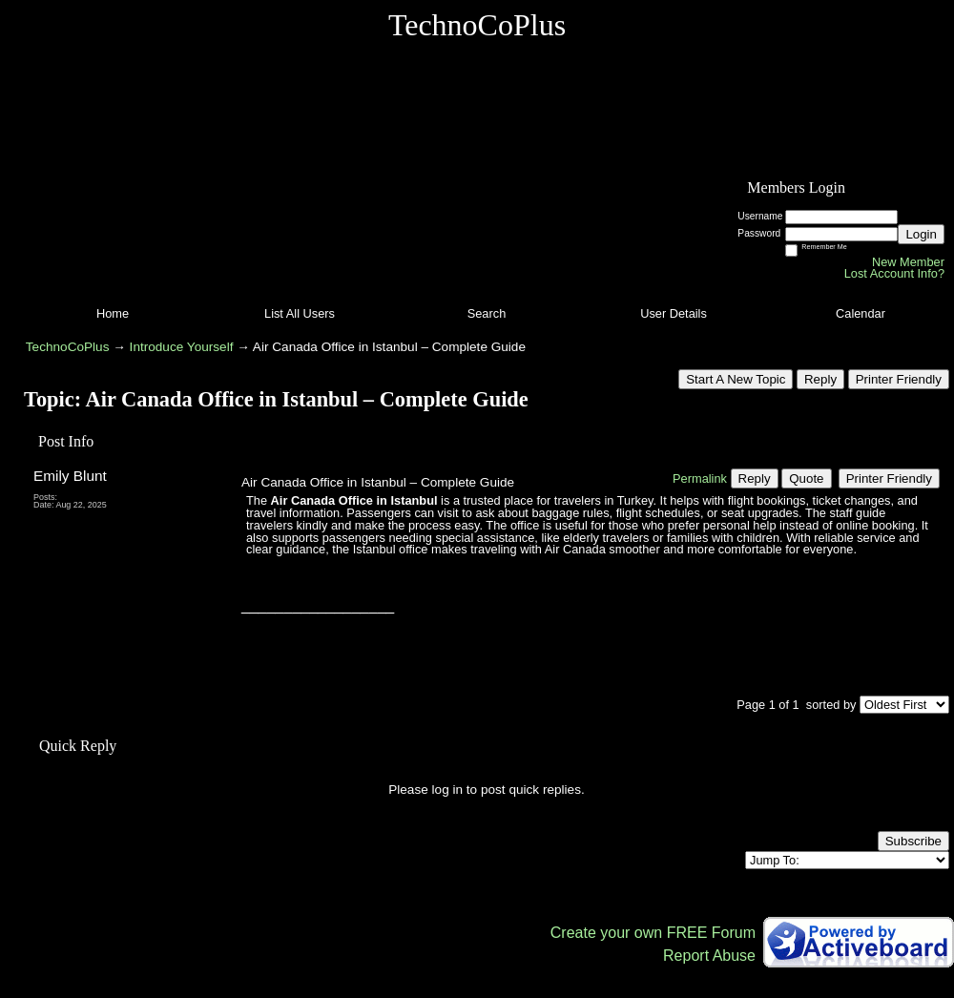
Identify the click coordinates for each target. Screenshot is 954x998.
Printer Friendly (899, 379)
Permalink (700, 478)
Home (112, 313)
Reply (820, 379)
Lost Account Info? (894, 273)
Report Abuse (709, 955)
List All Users (299, 313)
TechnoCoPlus (68, 347)
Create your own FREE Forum (653, 933)
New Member (908, 262)
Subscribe (913, 841)
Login (921, 234)
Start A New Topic (735, 379)
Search (487, 313)
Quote (806, 478)
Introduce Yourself (182, 347)
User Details (673, 313)
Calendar (860, 313)
